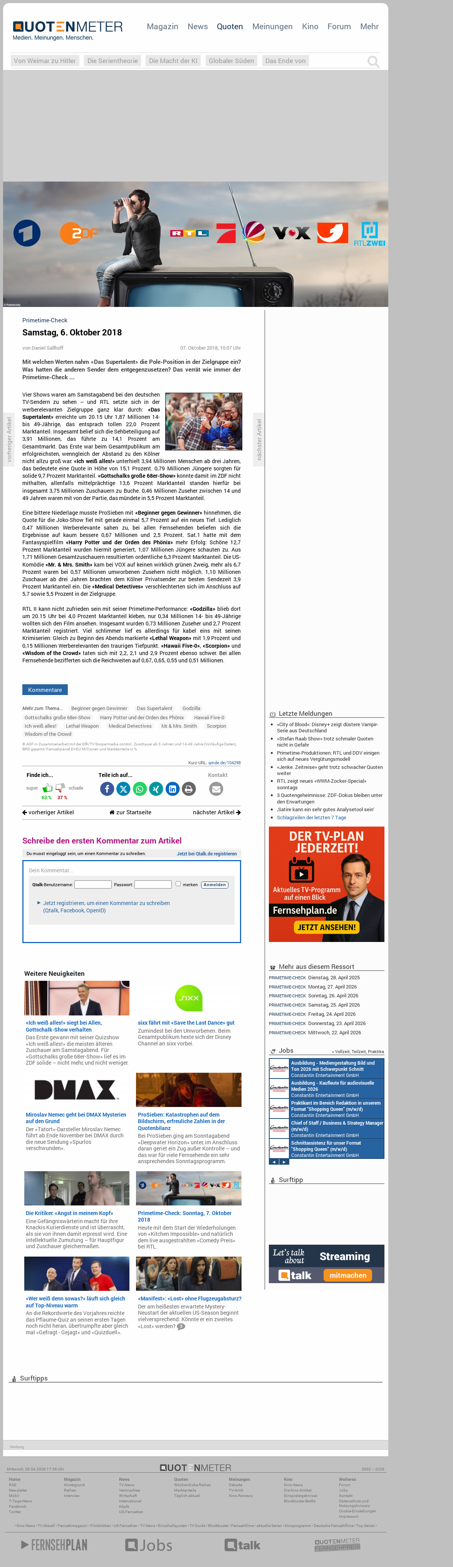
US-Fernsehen (131, 1511)
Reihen (70, 1490)
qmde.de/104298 (224, 762)
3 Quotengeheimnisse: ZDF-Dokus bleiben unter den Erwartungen (330, 798)
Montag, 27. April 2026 (313, 987)
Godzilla (191, 708)
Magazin (162, 26)
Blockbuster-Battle (299, 1501)
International (130, 1501)
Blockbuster (218, 1525)
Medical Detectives (130, 726)
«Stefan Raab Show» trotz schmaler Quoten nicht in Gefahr (325, 741)
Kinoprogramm (298, 1525)
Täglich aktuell (187, 1495)
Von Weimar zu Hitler (45, 60)
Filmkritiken (100, 1525)
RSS (12, 1484)
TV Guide (197, 1525)
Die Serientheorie (112, 60)
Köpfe (124, 1506)
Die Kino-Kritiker (298, 1490)
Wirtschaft (128, 1495)
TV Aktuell (46, 1525)
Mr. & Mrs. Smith (179, 726)
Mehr (369, 26)
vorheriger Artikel (48, 812)
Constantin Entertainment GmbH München (322, 1068)
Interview (72, 1495)
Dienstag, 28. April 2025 (314, 977)
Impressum (349, 1516)
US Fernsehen (126, 1525)
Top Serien (365, 1525)
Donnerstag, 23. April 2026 (317, 1023)
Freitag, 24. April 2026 (312, 1014)
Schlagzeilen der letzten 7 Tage (311, 817)
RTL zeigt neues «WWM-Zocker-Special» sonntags (321, 783)
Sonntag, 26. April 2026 (313, 995)
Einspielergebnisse (300, 1495)
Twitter (15, 1511)
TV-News (126, 1484)
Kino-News (293, 1484)
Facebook (17, 1506)
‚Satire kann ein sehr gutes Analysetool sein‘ (325, 809)
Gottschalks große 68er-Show (58, 717)
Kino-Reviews (241, 1495)
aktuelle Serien (269, 1525)
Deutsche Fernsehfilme (334, 1525)
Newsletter (18, 1490)
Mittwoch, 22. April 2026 (315, 1032)
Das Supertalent (155, 708)
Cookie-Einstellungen (357, 1511)
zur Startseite (130, 812)
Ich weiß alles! (40, 726)
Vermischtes (129, 1490)
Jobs (343, 1490)
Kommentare (45, 689)
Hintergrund (74, 1484)
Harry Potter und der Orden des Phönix (142, 717)
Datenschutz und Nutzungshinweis (354, 1503)
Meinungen (272, 26)
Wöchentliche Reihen (192, 1484)
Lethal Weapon (82, 726)
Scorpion (216, 726)
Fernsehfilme (242, 1525)
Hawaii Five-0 (209, 717)
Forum (339, 26)
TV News (147, 1525)
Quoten (230, 26)
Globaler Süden (231, 60)
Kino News (26, 1525)
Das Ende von (285, 60)
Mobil (14, 1495)
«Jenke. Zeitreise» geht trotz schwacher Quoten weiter (330, 770)
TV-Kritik (236, 1490)
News (198, 26)
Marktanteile (185, 1490)
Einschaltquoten (172, 1525)
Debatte (235, 1484)
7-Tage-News (20, 1501)
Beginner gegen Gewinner (99, 708)
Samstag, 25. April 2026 (314, 1005)
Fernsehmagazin (72, 1525)
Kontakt (345, 1495)
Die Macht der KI (173, 60)
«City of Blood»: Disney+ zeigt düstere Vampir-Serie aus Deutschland (327, 727)
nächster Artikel (217, 812)
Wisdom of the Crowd (48, 734)
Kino (310, 26)
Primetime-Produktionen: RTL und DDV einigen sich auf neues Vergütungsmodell (328, 755)
